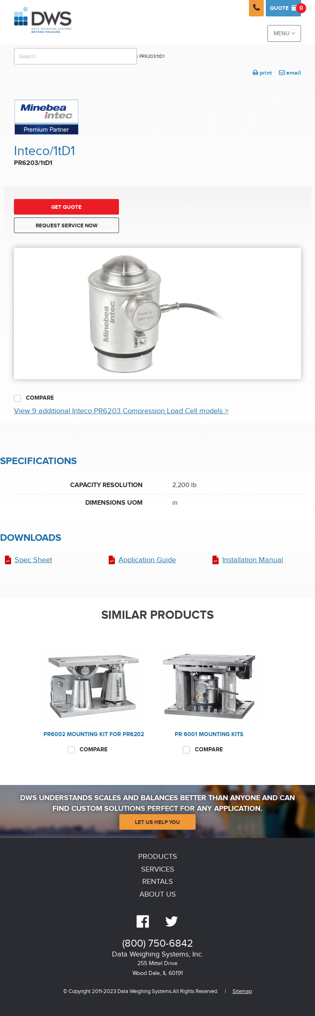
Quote (285, 8)
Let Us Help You (157, 822)
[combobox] (75, 56)
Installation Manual (252, 560)
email (290, 72)
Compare (34, 398)
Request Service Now (67, 225)
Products (157, 856)
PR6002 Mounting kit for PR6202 (93, 734)
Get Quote (66, 207)
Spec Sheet (33, 560)
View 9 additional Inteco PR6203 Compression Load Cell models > (121, 411)
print (262, 72)
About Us (157, 894)
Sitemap (242, 992)
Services (157, 869)
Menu (284, 33)
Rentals (157, 881)
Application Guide (147, 560)
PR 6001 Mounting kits (209, 734)
